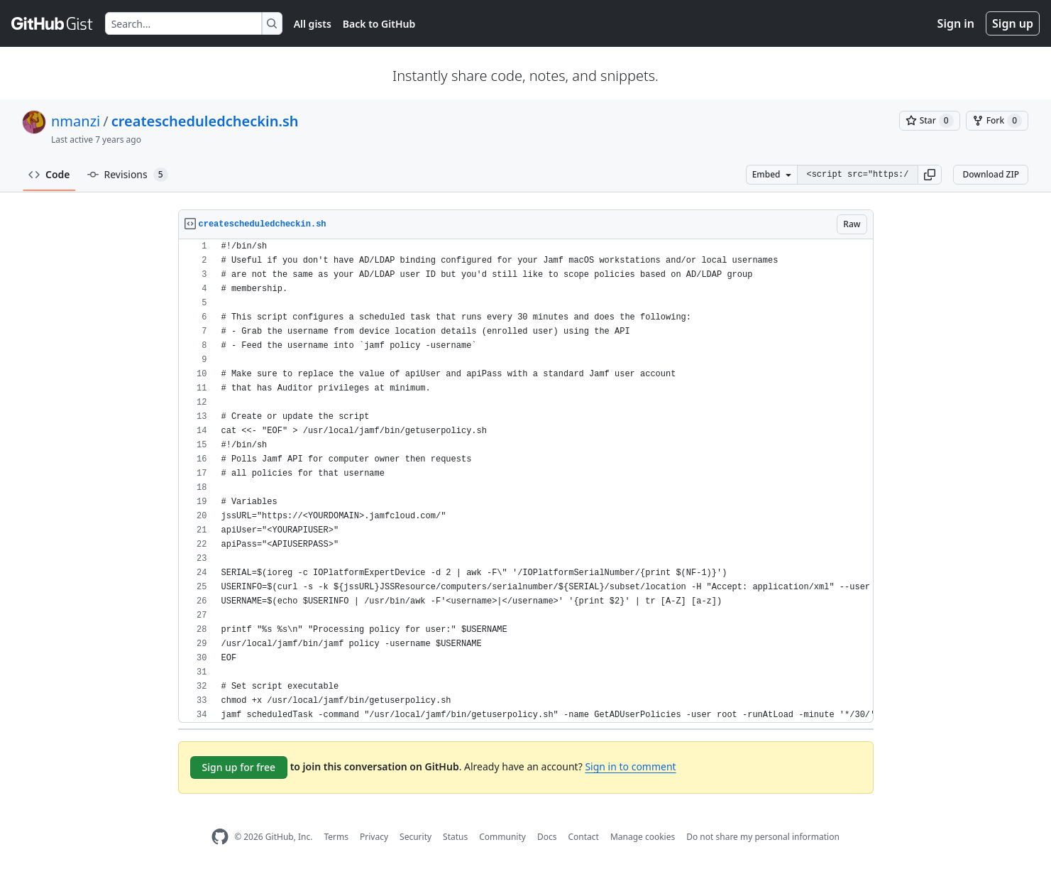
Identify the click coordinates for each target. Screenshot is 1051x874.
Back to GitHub (379, 24)
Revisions (127, 175)
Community (502, 837)
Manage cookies (642, 837)
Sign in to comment (630, 766)
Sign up (1012, 23)
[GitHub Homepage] (220, 837)
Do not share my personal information (763, 837)
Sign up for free (239, 767)
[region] (526, 481)
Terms (336, 837)
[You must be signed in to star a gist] (929, 121)
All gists (312, 24)
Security (415, 837)
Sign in (955, 23)
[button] (930, 175)
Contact (583, 837)
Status (455, 837)
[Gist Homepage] (52, 23)
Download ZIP (990, 174)
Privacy (374, 837)
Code (49, 174)
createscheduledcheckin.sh (205, 121)
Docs (547, 837)
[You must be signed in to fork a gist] (997, 121)
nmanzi (75, 121)
